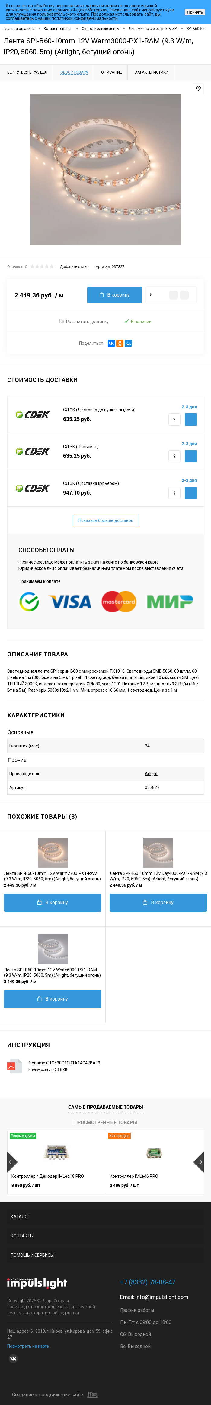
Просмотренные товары (105, 1122)
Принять (195, 12)
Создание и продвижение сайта (55, 1395)
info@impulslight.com (162, 1297)
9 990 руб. (25, 1185)
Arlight (151, 773)
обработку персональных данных (67, 5)
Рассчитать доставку (84, 321)
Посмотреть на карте (28, 1346)
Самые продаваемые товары (105, 1107)
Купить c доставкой (191, 419)
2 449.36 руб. (20, 885)
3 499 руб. (124, 1185)
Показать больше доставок (105, 520)
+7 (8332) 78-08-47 (147, 1282)
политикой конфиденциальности (85, 18)
